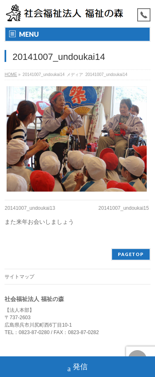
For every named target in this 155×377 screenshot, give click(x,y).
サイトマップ (19, 277)
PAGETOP (131, 254)
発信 (77, 368)
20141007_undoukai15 (123, 208)
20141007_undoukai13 (30, 208)
